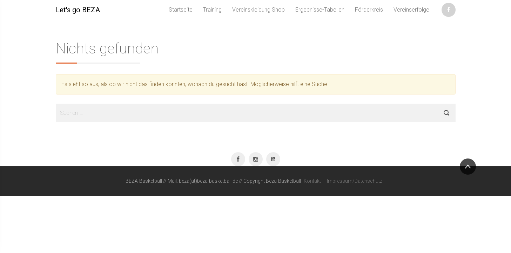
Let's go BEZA (78, 10)
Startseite (181, 9)
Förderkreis (369, 9)
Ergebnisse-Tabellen (319, 9)
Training (212, 9)
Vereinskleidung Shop (258, 9)
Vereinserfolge (411, 9)
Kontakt (312, 181)
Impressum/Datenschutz (354, 181)
